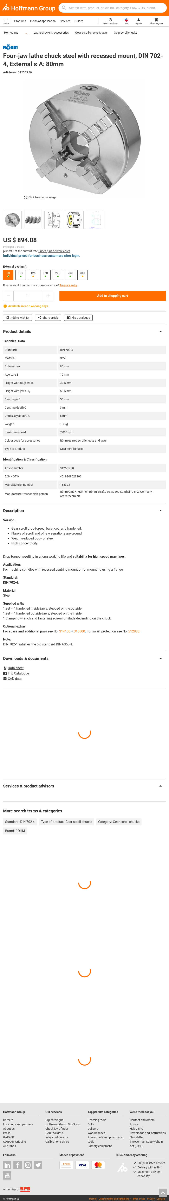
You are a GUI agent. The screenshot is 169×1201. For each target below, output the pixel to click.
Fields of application (43, 21)
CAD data (12, 679)
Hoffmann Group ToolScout (63, 1124)
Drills (91, 1124)
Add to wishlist (17, 318)
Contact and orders (142, 1120)
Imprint (93, 1198)
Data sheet (13, 668)
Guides (78, 21)
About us (9, 1128)
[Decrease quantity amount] (8, 296)
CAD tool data (54, 1133)
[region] (84, 219)
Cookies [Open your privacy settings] (161, 1198)
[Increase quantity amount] (48, 296)
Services (65, 21)
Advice (134, 1124)
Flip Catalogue (78, 318)
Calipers (93, 1128)
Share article (48, 318)
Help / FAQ (136, 1128)
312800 (133, 631)
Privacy (151, 1198)
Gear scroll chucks (125, 32)
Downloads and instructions (148, 1133)
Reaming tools (97, 1120)
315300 (79, 631)
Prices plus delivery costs (54, 251)
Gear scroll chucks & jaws (91, 32)
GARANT (8, 1137)
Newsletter (137, 1137)
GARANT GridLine (14, 1141)
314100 (64, 631)
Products (20, 21)
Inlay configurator (56, 1137)
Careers (8, 1120)
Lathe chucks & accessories (51, 32)
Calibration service (57, 1141)
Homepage (11, 32)
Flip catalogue (54, 1120)
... (26, 32)
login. (76, 256)
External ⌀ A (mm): (15, 266)
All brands (9, 1146)
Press (6, 1133)
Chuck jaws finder (56, 1128)
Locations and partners (18, 1124)
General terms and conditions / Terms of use (122, 1198)
